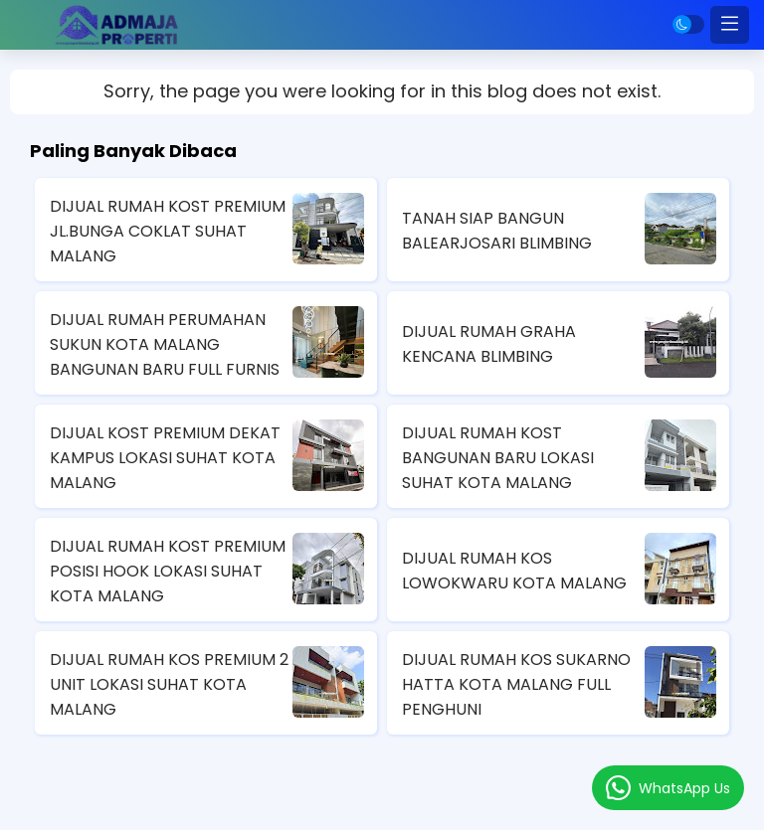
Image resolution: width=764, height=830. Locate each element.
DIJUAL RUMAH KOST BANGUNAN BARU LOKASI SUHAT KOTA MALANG (498, 457)
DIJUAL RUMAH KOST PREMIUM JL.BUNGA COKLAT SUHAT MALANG (168, 231)
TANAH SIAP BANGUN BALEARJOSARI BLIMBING (497, 230)
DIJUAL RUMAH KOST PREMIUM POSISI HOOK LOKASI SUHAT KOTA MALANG (168, 571)
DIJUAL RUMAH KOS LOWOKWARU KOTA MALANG (514, 570)
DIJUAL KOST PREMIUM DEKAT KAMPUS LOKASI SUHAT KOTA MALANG (165, 457)
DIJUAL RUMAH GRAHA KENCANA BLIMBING (489, 344)
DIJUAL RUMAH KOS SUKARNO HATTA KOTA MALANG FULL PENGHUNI (516, 684)
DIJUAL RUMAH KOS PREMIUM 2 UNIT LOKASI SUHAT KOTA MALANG (169, 684)
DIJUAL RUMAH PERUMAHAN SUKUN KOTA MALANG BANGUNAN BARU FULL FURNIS (165, 344)
